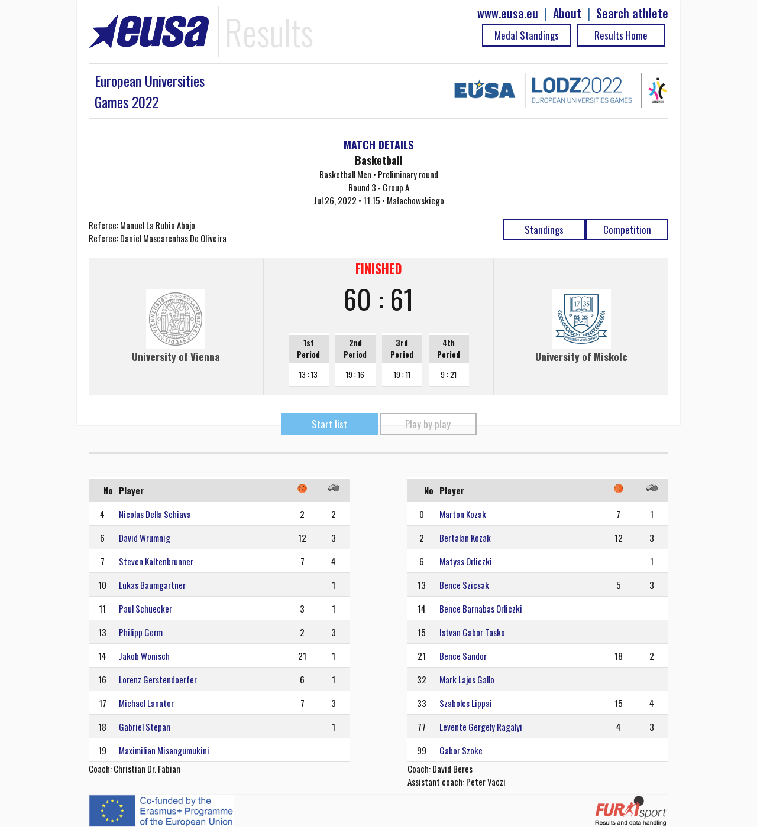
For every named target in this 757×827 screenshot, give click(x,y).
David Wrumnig (144, 537)
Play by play (428, 423)
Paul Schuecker (145, 608)
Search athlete (632, 13)
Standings (544, 229)
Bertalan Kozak (465, 537)
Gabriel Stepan (144, 726)
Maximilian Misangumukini (164, 750)
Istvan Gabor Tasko (472, 632)
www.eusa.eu (507, 13)
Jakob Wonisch (144, 655)
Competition (627, 229)
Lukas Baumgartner (152, 584)
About (567, 13)
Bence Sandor (463, 655)
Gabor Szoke (461, 750)
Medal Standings (526, 35)
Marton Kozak (462, 513)
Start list (329, 423)
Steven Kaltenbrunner (156, 561)
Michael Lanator (146, 702)
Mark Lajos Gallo (466, 679)
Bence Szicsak (464, 584)
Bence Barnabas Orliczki (480, 608)
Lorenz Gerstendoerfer (158, 679)
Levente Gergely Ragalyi (480, 726)
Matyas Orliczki (465, 561)
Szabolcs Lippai (465, 702)
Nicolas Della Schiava (155, 513)
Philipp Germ (141, 632)
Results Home (621, 35)
